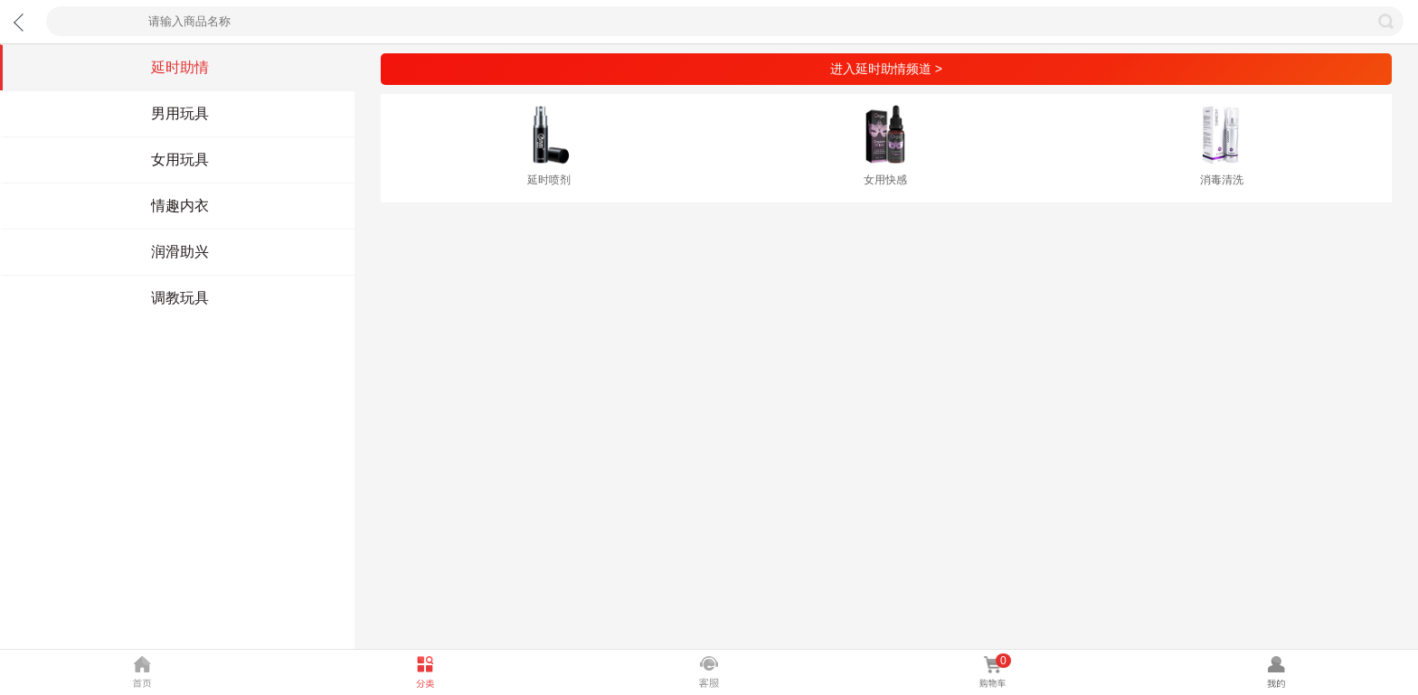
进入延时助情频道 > (886, 68)
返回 (21, 21)
